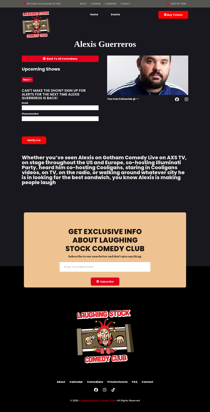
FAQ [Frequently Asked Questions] (134, 382)
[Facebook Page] (177, 100)
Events (115, 14)
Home (94, 14)
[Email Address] (105, 267)
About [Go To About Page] (83, 3)
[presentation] (43, 128)
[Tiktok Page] (113, 390)
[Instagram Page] (186, 100)
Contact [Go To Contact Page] (125, 3)
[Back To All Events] (60, 59)
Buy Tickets (173, 15)
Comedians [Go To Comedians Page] (110, 3)
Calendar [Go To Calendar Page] (96, 3)
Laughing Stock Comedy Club (97, 400)
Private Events (117, 382)
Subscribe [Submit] (105, 281)
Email (25, 103)
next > (27, 79)
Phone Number (30, 113)
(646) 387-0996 (178, 3)
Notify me (34, 140)
